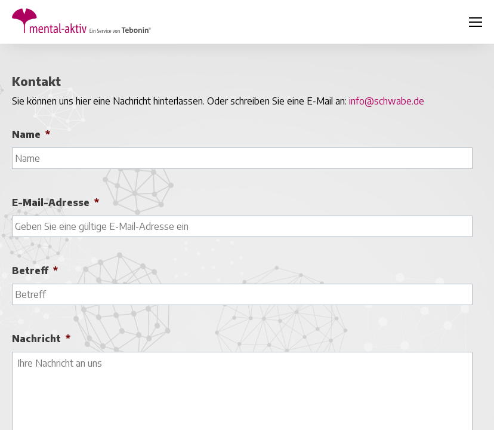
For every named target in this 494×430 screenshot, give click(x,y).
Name (31, 134)
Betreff (35, 271)
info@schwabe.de (386, 101)
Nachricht (41, 339)
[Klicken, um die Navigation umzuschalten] (475, 21)
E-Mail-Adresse (55, 202)
